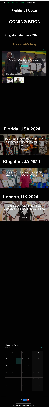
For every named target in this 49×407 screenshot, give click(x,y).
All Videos (24, 150)
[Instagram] (19, 400)
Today (41, 347)
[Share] (43, 49)
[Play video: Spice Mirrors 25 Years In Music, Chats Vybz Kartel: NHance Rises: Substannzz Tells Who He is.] (24, 179)
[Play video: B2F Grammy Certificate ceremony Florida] (24, 145)
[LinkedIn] (26, 400)
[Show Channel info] (46, 49)
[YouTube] (28, 400)
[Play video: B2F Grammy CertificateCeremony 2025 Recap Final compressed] (24, 212)
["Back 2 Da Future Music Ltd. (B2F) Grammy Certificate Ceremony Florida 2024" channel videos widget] (24, 144)
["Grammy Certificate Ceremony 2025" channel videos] (24, 80)
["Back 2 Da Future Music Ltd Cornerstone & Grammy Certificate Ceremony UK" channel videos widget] (24, 211)
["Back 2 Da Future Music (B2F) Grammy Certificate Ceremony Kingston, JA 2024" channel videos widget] (24, 178)
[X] (21, 400)
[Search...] (42, 2)
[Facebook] (24, 400)
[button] (8, 354)
